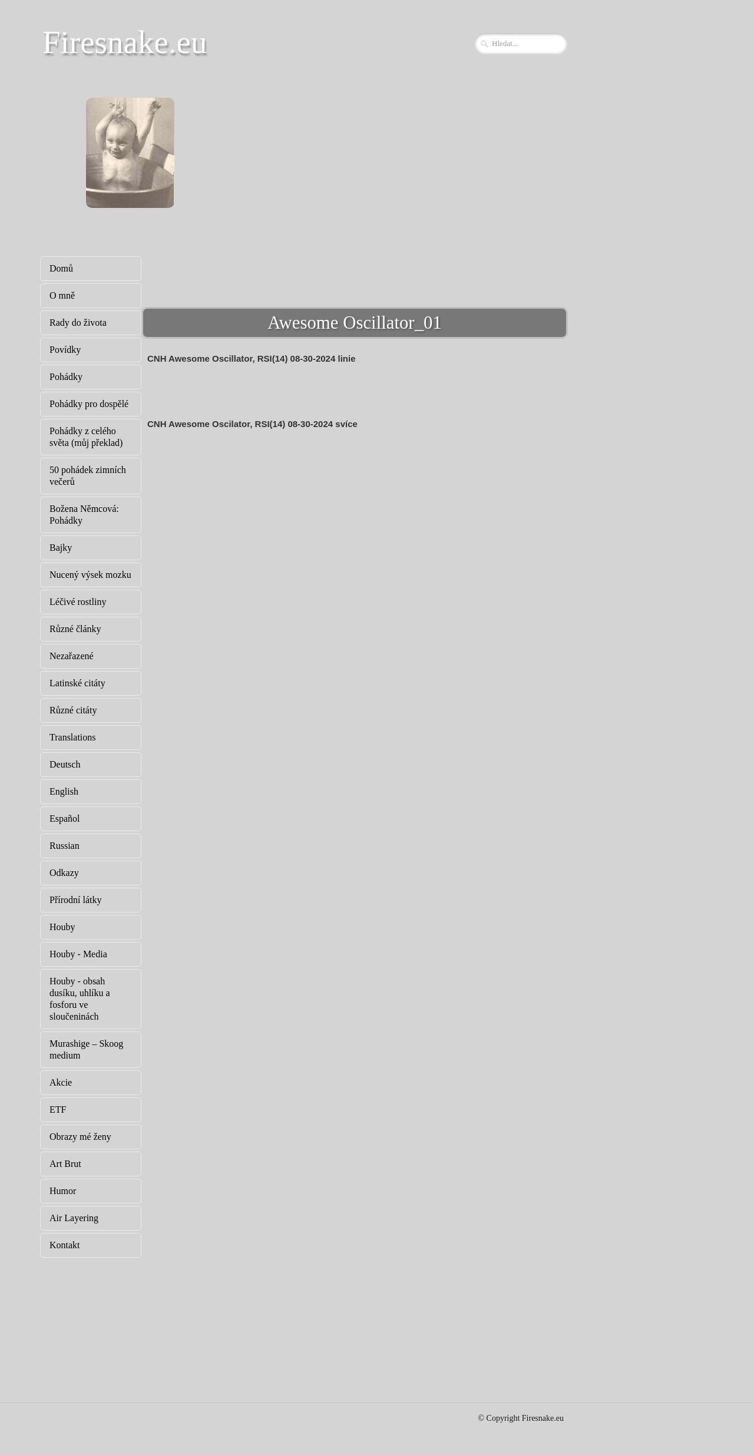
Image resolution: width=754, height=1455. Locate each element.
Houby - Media (78, 954)
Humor (62, 1191)
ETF (57, 1110)
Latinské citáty (77, 683)
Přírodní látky (75, 900)
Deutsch (64, 764)
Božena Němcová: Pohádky (84, 514)
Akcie (60, 1082)
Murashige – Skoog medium (86, 1049)
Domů (61, 268)
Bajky (60, 548)
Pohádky (65, 377)
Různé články (75, 629)
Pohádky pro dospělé (88, 404)
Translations (72, 737)
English (63, 791)
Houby (62, 927)
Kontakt (64, 1245)
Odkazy (64, 873)
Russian (64, 846)
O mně (62, 295)
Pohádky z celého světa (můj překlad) (86, 437)
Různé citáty (73, 710)
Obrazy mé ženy (80, 1137)
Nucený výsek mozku (90, 575)
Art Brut (65, 1164)
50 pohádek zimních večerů (87, 476)
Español (64, 819)
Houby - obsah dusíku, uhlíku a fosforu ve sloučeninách (79, 998)
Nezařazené (71, 656)
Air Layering (73, 1218)
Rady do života (78, 323)
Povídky (65, 350)
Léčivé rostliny (77, 602)
